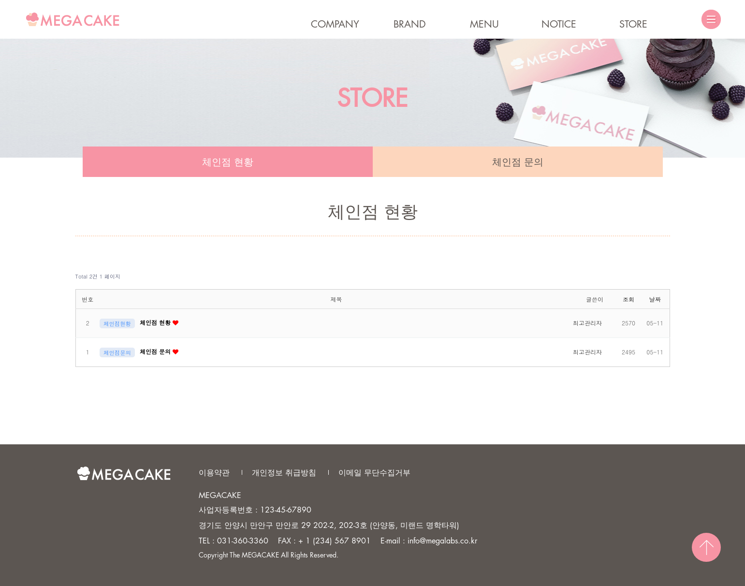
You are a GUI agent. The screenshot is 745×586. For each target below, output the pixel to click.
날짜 (655, 299)
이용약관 (214, 472)
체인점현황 (117, 323)
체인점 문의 (517, 161)
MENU (484, 23)
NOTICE (558, 23)
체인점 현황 (227, 161)
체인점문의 (117, 352)
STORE (633, 23)
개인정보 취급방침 (284, 472)
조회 (628, 299)
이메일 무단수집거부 (374, 472)
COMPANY (335, 23)
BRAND (410, 23)
